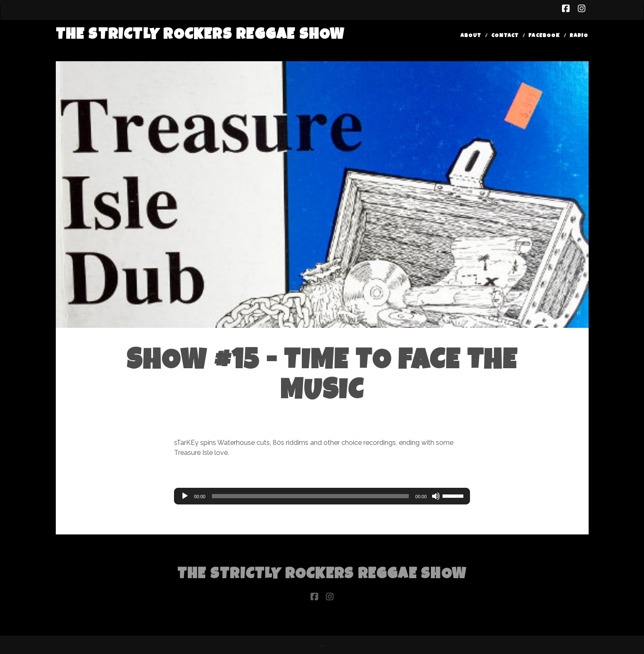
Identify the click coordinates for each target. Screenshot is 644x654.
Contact (505, 36)
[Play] (185, 496)
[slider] (310, 496)
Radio (578, 36)
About (470, 36)
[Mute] (436, 496)
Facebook (543, 36)
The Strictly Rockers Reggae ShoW (200, 35)
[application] (322, 496)
